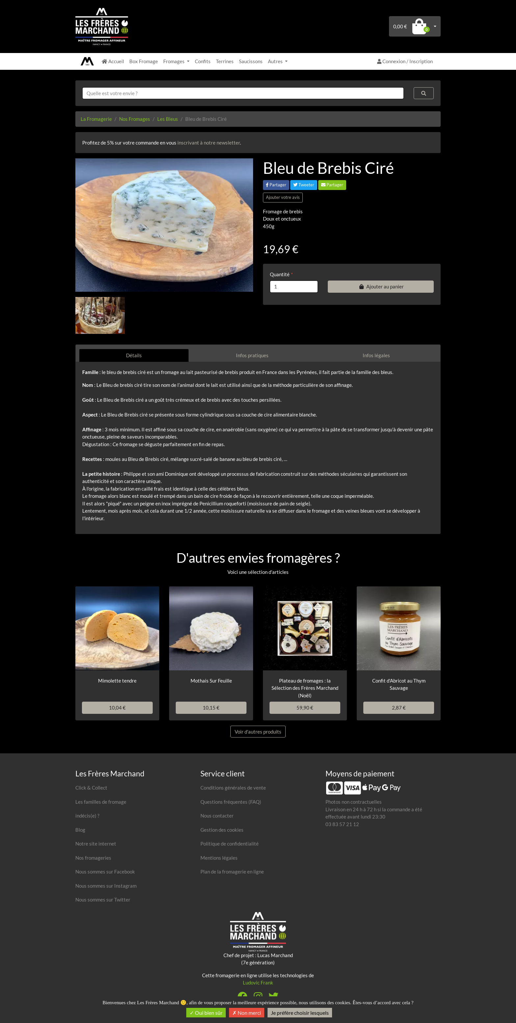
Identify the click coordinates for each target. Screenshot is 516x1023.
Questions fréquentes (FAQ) (230, 802)
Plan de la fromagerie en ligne (232, 872)
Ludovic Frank (258, 982)
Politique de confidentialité (229, 844)
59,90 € (305, 708)
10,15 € (211, 708)
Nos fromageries (93, 858)
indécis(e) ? (87, 816)
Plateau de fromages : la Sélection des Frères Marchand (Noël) (304, 688)
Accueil (113, 61)
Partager (276, 184)
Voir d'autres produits (258, 732)
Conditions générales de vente (233, 788)
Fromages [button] (174, 61)
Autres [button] (276, 61)
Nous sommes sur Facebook (105, 872)
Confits (203, 61)
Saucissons (251, 61)
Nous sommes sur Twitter (102, 899)
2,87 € (399, 708)
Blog (80, 830)
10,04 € (117, 708)
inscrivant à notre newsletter (208, 143)
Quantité (280, 274)
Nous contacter (217, 816)
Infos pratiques (252, 355)
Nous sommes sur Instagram (106, 886)
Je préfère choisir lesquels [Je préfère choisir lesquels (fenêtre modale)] (300, 1013)
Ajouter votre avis (283, 197)
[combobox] (243, 93)
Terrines (225, 61)
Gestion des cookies (222, 830)
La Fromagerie (96, 119)
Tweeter (303, 184)
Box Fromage (143, 61)
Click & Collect (91, 788)
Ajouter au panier (381, 286)
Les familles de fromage (100, 802)
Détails (134, 355)
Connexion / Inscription (405, 61)
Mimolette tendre (117, 681)
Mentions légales (219, 858)
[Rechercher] (424, 93)
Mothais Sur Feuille (211, 681)
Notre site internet (95, 844)
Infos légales (376, 355)
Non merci (246, 1013)
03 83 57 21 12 (342, 824)
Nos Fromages (134, 119)
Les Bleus (167, 119)
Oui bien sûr (206, 1013)
